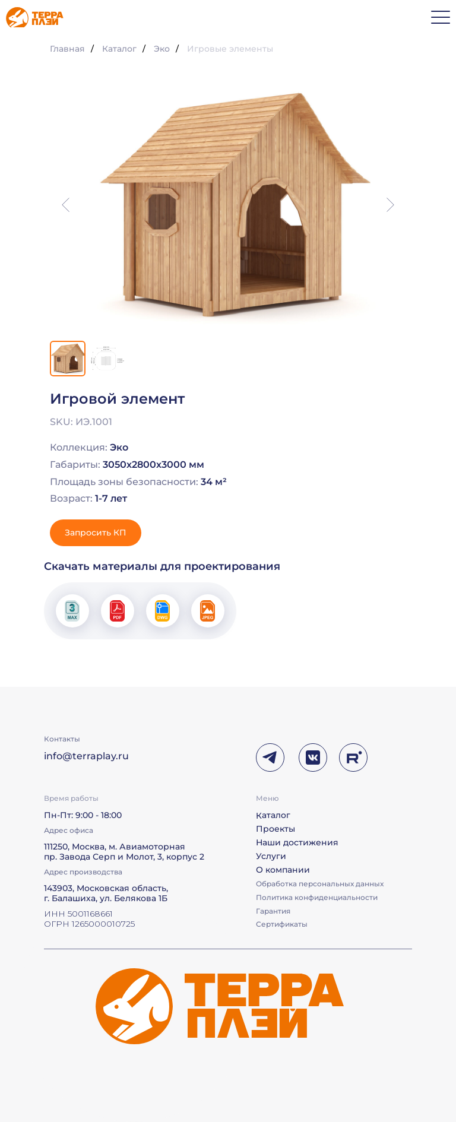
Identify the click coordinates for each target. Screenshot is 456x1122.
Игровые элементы (230, 48)
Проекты (275, 828)
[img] (35, 17)
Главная (67, 48)
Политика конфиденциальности (317, 897)
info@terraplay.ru (86, 756)
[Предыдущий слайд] (65, 205)
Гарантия (273, 911)
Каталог (119, 48)
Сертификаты (282, 924)
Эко (162, 48)
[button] (95, 532)
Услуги (271, 856)
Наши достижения (297, 842)
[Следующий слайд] (390, 205)
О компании (283, 869)
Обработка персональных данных (320, 883)
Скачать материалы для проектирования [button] (162, 566)
